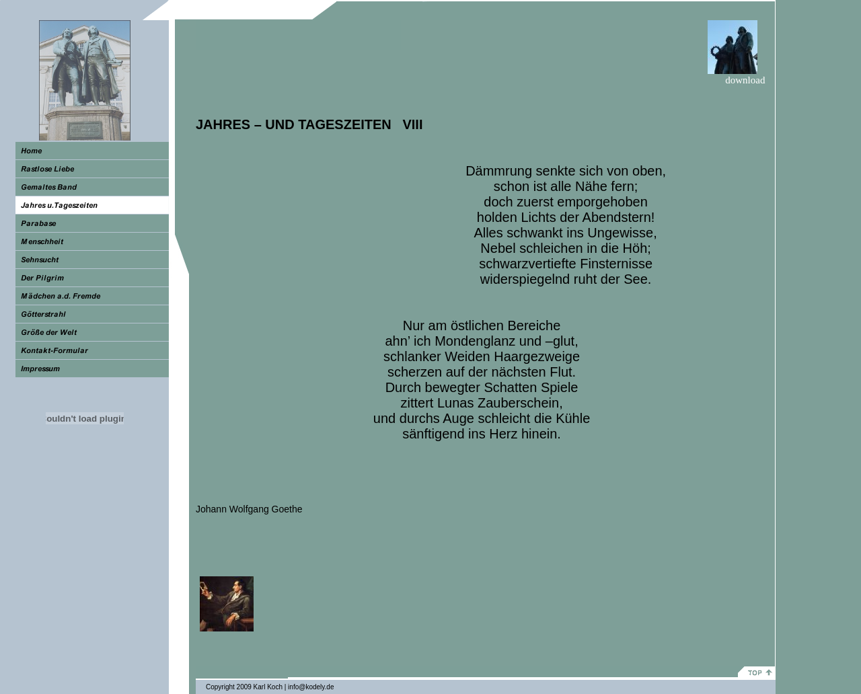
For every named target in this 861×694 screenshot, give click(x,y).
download (746, 80)
